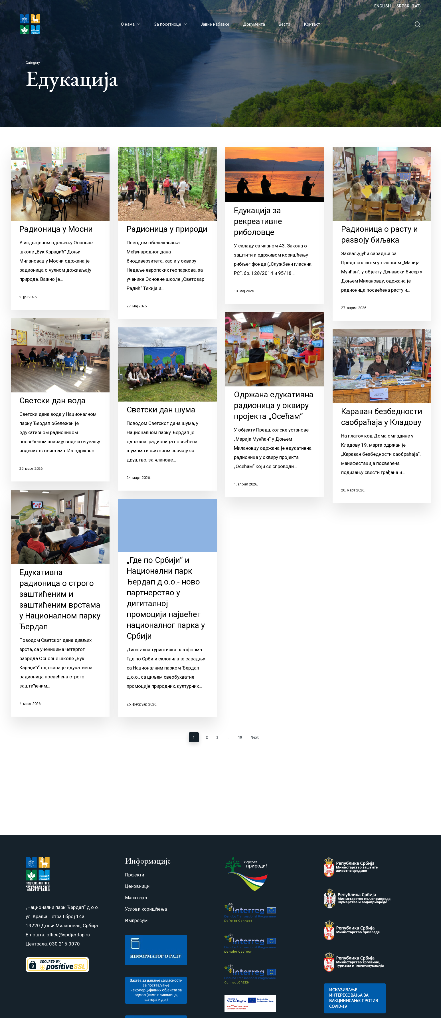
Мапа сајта (136, 897)
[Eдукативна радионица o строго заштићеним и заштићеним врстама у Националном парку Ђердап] (60, 613)
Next (254, 737)
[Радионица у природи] (167, 233)
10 (240, 737)
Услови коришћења (146, 909)
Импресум (136, 920)
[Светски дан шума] (167, 422)
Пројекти (134, 875)
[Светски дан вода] (60, 409)
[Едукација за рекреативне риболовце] (274, 225)
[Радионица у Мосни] (60, 228)
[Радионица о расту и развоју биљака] (382, 234)
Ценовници (137, 886)
